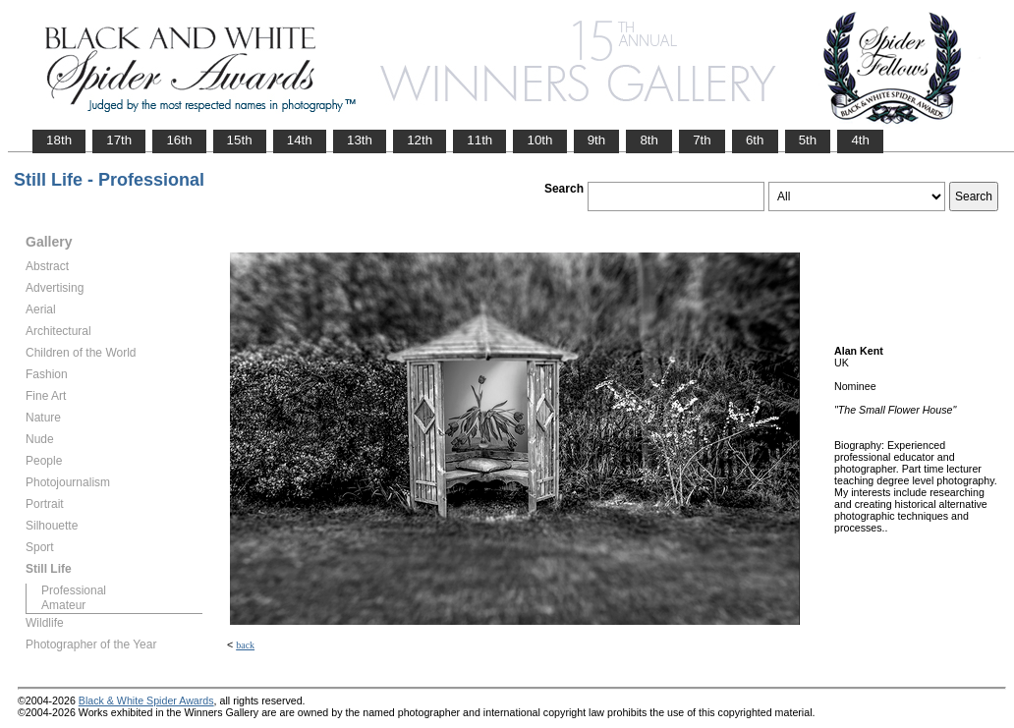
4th (860, 140)
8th (649, 140)
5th (808, 140)
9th (597, 140)
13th (359, 140)
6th (755, 140)
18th (59, 140)
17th (118, 140)
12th (419, 140)
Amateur (63, 605)
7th (702, 140)
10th (539, 140)
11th (479, 140)
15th (239, 140)
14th (299, 140)
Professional (73, 590)
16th (178, 140)
